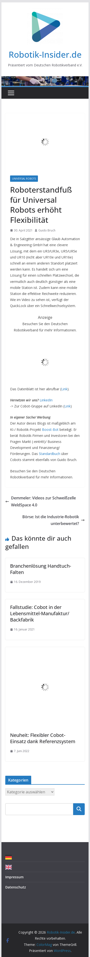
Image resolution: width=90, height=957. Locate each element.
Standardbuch (49, 453)
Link (64, 389)
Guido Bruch (46, 230)
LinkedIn (46, 400)
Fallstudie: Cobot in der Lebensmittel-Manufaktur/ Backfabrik (39, 613)
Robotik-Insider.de (45, 54)
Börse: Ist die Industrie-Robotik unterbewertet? (53, 520)
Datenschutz (15, 887)
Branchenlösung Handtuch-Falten (40, 569)
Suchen (79, 809)
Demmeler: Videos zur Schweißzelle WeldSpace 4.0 (40, 501)
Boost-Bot (50, 429)
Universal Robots (24, 178)
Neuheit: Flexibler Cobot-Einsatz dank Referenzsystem (42, 738)
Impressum (14, 877)
